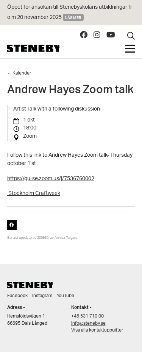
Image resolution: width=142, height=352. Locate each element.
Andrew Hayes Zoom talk (70, 91)
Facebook (17, 296)
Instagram (42, 296)
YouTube (65, 296)
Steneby (33, 48)
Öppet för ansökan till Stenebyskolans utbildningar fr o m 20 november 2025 (69, 12)
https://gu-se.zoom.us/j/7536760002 (50, 179)
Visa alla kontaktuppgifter (97, 330)
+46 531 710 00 (87, 316)
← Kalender (19, 73)
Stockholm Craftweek (33, 193)
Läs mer (73, 17)
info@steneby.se (88, 323)
